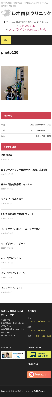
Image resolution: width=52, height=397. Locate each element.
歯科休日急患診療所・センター (16, 184)
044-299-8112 (27, 25)
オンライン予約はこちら (27, 29)
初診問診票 (6, 154)
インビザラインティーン (13, 273)
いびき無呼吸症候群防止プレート (17, 214)
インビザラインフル (11, 258)
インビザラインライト (12, 287)
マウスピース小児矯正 (12, 199)
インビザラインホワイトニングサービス (20, 228)
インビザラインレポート (13, 243)
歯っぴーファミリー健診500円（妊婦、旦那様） (24, 169)
